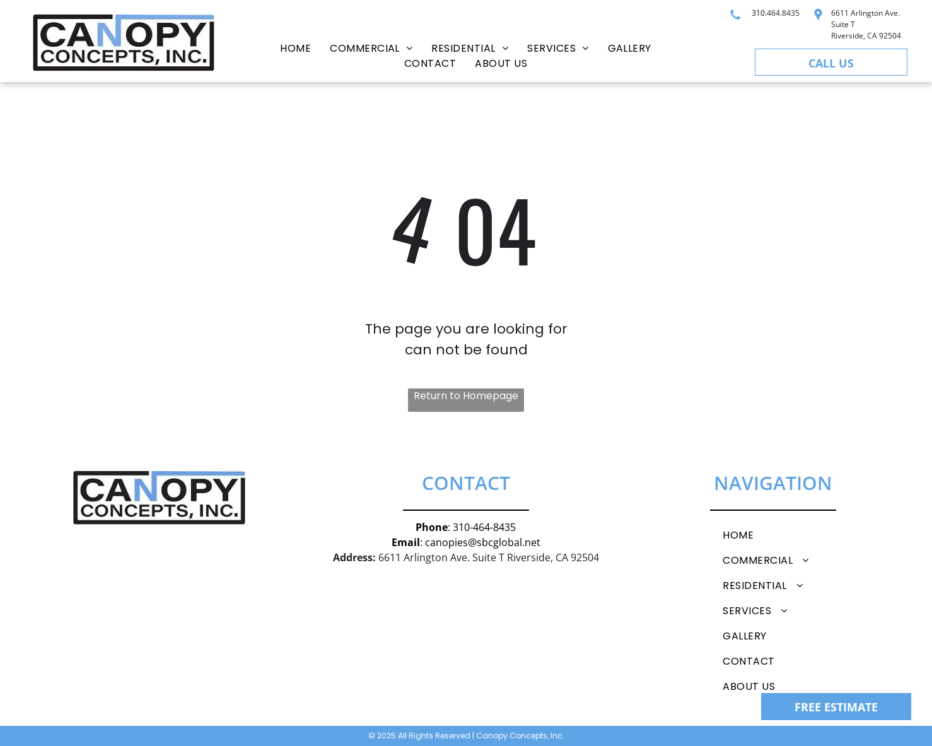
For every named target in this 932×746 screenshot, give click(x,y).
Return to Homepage (466, 395)
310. (759, 13)
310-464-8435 (484, 527)
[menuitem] (295, 48)
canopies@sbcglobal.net (482, 542)
